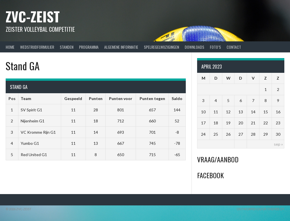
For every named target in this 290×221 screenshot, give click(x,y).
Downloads (194, 47)
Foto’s (215, 47)
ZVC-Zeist (33, 16)
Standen (66, 47)
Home (10, 47)
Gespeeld (73, 98)
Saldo (177, 98)
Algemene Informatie (121, 47)
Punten (96, 98)
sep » (278, 144)
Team (26, 98)
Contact (234, 47)
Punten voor (120, 98)
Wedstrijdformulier (37, 47)
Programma (89, 47)
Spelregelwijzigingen (161, 47)
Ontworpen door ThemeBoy (260, 209)
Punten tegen (152, 98)
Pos (12, 98)
